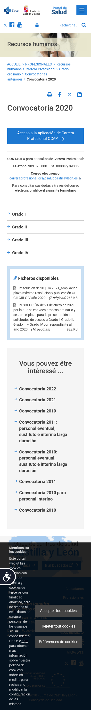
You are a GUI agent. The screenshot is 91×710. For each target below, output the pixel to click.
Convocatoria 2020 (41, 79)
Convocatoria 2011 (37, 481)
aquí (25, 641)
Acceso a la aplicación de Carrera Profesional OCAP (45, 136)
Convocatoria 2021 (37, 399)
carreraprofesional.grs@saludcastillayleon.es (45, 178)
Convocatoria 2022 (37, 388)
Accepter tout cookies (58, 610)
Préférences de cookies (58, 641)
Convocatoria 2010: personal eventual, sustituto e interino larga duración (43, 461)
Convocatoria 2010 (37, 510)
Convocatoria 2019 (37, 410)
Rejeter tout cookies (58, 626)
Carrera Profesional (40, 69)
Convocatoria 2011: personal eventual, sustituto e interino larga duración (43, 431)
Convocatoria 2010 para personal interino (42, 495)
